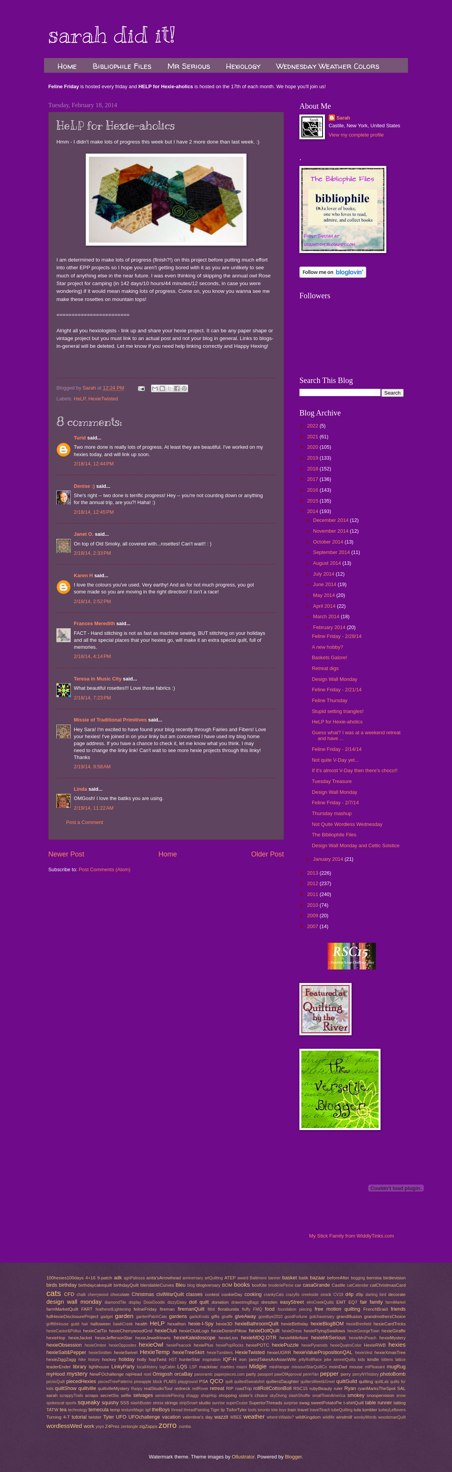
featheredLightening (113, 1309)
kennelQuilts (345, 1359)
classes (194, 1294)
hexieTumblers (220, 1353)
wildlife (329, 1417)
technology (77, 1410)
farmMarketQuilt (62, 1309)
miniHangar (279, 1367)
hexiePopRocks (230, 1345)
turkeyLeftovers (392, 1410)
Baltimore (258, 1278)
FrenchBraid (376, 1309)
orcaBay (183, 1374)
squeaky (89, 1402)
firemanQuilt (191, 1309)
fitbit (211, 1309)
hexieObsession (64, 1345)
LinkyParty (122, 1366)
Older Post (267, 854)
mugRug (396, 1366)
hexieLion (228, 1337)
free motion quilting (337, 1309)
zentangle (129, 1426)
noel (147, 1374)
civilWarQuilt (170, 1294)
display (135, 1302)
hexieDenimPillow (228, 1330)
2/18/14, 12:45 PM (94, 512)
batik (303, 1277)
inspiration (211, 1359)
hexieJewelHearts (152, 1337)
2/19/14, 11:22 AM (94, 808)
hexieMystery (392, 1337)
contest (212, 1294)
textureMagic (132, 1410)
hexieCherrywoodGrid (131, 1330)
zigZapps (148, 1426)
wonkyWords (365, 1417)
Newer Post (66, 854)
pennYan (310, 1374)
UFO (121, 1417)
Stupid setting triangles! (338, 711)
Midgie (258, 1366)
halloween (100, 1324)
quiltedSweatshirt (249, 1382)
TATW (52, 1409)
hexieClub (166, 1331)
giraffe (227, 1317)
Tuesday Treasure (332, 781)
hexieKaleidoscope (195, 1337)
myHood (55, 1374)
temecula (98, 1409)
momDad (338, 1366)
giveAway (245, 1316)
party (251, 1374)
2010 (313, 905)
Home (67, 66)
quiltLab (382, 1382)
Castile (338, 1285)
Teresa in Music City (98, 679)
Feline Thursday (329, 700)
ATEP (230, 1277)
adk (118, 1278)
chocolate (120, 1294)
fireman (167, 1309)
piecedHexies (81, 1381)
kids (361, 1359)
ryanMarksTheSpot (377, 1388)
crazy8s (292, 1294)
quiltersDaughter (282, 1381)
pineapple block (148, 1382)
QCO (216, 1381)
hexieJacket (80, 1337)
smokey (355, 1395)
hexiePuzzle (285, 1345)
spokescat (55, 1403)
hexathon (177, 1324)
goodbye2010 (270, 1317)
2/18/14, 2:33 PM (92, 553)
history (94, 1359)
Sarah (343, 118)
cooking (253, 1294)
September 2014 (332, 552)
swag (304, 1402)
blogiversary (208, 1285)
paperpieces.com (229, 1374)
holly (141, 1359)
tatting (400, 1402)
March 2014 (327, 616)
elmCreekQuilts (320, 1302)
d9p (359, 1294)
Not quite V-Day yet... (335, 760)
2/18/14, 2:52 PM (92, 601)
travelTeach (320, 1410)
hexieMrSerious (328, 1337)
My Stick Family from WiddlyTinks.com (351, 1236)
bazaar (317, 1278)
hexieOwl (151, 1344)
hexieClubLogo (194, 1330)
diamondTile (115, 1302)
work (89, 1426)
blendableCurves (157, 1285)
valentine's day (197, 1417)
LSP (193, 1367)
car (298, 1285)
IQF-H (229, 1359)
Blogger (293, 1457)
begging (358, 1278)
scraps (91, 1395)
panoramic (203, 1374)
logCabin (167, 1367)
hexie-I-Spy (200, 1324)
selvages (143, 1395)
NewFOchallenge (107, 1374)
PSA (203, 1381)
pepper (329, 1373)
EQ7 (352, 1302)
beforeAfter (338, 1277)
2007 (313, 926)
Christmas (143, 1294)
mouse (356, 1366)
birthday (68, 1285)
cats (53, 1293)
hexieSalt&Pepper (66, 1352)
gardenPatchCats (151, 1317)
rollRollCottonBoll (272, 1388)
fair (363, 1302)
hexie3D (224, 1324)
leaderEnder (58, 1366)
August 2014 (327, 563)
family (376, 1302)
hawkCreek (123, 1324)
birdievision (394, 1277)
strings (171, 1402)
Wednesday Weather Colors (327, 66)
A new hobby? (327, 647)
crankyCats (274, 1294)
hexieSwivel (126, 1352)
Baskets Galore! (329, 657)
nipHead (134, 1374)
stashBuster (141, 1403)
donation (219, 1302)
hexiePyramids (315, 1345)
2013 (313, 873)
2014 (313, 511)
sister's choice (253, 1395)
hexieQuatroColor (346, 1345)
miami (241, 1367)
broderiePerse (281, 1285)
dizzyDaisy (177, 1302)
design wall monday (74, 1301)
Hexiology (243, 66)
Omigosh (163, 1374)
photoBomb (393, 1374)
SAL (401, 1388)
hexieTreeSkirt (189, 1352)
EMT (341, 1302)
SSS (124, 1402)
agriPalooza (134, 1278)
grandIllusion (349, 1316)
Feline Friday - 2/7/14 (335, 802)
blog (191, 1285)
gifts (215, 1316)
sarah (52, 1395)
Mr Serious (188, 66)
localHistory (147, 1367)
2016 (313, 490)
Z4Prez (112, 1426)
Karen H (83, 575)
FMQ (257, 1309)
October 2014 (329, 542)
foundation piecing (295, 1309)
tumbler (369, 1409)
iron (242, 1359)
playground (188, 1382)
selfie (126, 1395)
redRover (200, 1389)
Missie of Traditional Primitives (111, 720)
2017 (313, 479)
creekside (309, 1294)
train (291, 1409)
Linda (80, 789)
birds (51, 1285)
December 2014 (331, 520)
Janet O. (83, 534)
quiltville (87, 1388)
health (141, 1324)
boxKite (259, 1285)
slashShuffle (299, 1395)
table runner (378, 1402)
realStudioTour (158, 1388)
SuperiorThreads (265, 1402)
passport (265, 1374)
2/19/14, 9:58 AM (92, 766)
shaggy (192, 1395)
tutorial (79, 1417)
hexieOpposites (122, 1345)
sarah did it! (111, 35)
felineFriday (145, 1309)
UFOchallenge (144, 1417)
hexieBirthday (294, 1324)
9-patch (104, 1277)
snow (401, 1395)
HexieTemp (155, 1352)
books (242, 1284)
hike (82, 1359)
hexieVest (363, 1353)
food (270, 1309)
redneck (182, 1388)
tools (252, 1410)
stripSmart (188, 1403)
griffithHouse (57, 1324)
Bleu (180, 1285)
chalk (81, 1294)
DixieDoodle (154, 1302)
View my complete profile (356, 135)
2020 (313, 447)
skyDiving (278, 1395)
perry (346, 1374)
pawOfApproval (287, 1374)
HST (173, 1359)
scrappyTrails (71, 1395)
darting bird (375, 1294)
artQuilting (214, 1278)
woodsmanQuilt (392, 1417)
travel (302, 1409)
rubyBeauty (320, 1388)
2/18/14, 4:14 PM (92, 656)
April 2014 (325, 606)
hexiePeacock (179, 1345)
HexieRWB (375, 1345)
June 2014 (325, 584)
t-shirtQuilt (353, 1402)
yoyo (99, 1426)
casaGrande (316, 1285)
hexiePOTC (257, 1345)
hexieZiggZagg (61, 1359)
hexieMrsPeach (362, 1338)
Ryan (350, 1388)
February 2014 (330, 627)
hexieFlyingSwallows (324, 1330)
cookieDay (231, 1294)
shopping (228, 1395)
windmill (344, 1417)
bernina (374, 1277)
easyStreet (292, 1302)
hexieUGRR (279, 1352)
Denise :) (84, 486)
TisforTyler (236, 1409)
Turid (80, 438)
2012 (313, 883)
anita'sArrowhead (163, 1277)
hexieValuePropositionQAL (322, 1352)
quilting (366, 1381)
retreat (217, 1388)
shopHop (209, 1395)
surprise (291, 1403)
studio (205, 1402)
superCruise (237, 1403)
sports (71, 1403)
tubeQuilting (342, 1410)
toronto (264, 1410)
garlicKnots (199, 1317)
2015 (313, 501)
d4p (349, 1294)
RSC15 (300, 1388)
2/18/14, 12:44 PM (94, 464)
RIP (229, 1388)
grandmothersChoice (384, 1316)
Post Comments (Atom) (105, 869)
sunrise (218, 1403)
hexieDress (292, 1331)
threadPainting (196, 1410)
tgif (148, 1410)
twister (94, 1417)
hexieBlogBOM (327, 1324)
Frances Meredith (94, 623)
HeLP (80, 399)
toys (282, 1410)
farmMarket (396, 1302)
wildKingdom (308, 1417)
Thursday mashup (332, 813)
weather (254, 1416)
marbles (227, 1367)
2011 (313, 894)
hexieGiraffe (394, 1330)
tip (223, 1410)
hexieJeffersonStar (113, 1337)
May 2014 (324, 595)
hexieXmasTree (390, 1352)
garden (124, 1316)
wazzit (221, 1417)
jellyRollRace (310, 1359)
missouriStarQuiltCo (309, 1367)
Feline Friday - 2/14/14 (337, 749)
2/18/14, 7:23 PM (92, 698)
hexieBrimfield (358, 1324)
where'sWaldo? (280, 1417)
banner (274, 1278)
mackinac (208, 1366)
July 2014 (324, 574)
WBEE (236, 1417)
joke (327, 1359)
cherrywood (98, 1294)
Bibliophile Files (122, 66)
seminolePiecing (169, 1395)
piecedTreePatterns (115, 1382)
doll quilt (199, 1302)
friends (398, 1309)
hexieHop (55, 1337)
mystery (76, 1373)
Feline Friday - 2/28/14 (337, 636)
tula (357, 1409)
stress (158, 1403)
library (80, 1366)
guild (75, 1324)
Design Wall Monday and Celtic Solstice (355, 845)
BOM (227, 1285)
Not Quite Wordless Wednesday (347, 824)
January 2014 (329, 859)
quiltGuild (346, 1381)
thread (176, 1410)
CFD (69, 1294)
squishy (110, 1402)
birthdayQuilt (126, 1285)
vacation (171, 1417)
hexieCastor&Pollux (63, 1331)
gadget (106, 1317)
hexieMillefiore (294, 1337)
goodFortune (296, 1317)
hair (85, 1324)
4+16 (90, 1277)
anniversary (192, 1278)
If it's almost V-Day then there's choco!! (355, 770)
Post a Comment (84, 822)
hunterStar (189, 1359)
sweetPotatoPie (326, 1402)
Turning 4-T (58, 1417)
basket (289, 1278)
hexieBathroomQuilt (257, 1324)
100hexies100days (65, 1277)
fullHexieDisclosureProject (72, 1316)
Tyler (108, 1417)
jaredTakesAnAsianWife (272, 1359)
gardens (178, 1316)
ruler (338, 1388)
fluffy (246, 1309)
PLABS (169, 1382)
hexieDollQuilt (264, 1331)
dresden (269, 1302)
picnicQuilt (55, 1382)
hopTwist (158, 1359)
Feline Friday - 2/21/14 (337, 689)
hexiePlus (203, 1345)
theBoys (161, 1409)
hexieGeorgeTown (363, 1331)
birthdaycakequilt (95, 1285)
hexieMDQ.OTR (259, 1337)
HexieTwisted (103, 399)
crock (326, 1294)
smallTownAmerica (328, 1395)
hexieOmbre (95, 1345)
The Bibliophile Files (334, 835)
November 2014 (331, 531)
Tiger (215, 1410)
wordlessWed (64, 1425)
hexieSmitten (100, 1353)
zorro (167, 1425)
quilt (229, 1382)
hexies (397, 1344)
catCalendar (358, 1285)
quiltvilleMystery (113, 1388)
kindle (373, 1359)
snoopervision (380, 1395)
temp (115, 1409)
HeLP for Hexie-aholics (337, 722)
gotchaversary (322, 1317)
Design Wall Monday (334, 679)
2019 (313, 458)
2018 (313, 469)
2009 (313, 915)
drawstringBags (245, 1302)
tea (62, 1409)
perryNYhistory (365, 1374)
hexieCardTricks (390, 1324)
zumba (185, 1426)
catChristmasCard (388, 1285)
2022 (313, 426)
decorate (397, 1294)
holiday (126, 1359)
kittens (387, 1359)
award (243, 1278)
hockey (109, 1359)
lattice (400, 1359)
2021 (313, 436)
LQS (182, 1366)
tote (274, 1410)
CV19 (338, 1294)
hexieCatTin (95, 1330)
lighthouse (99, 1366)
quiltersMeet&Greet (318, 1382)
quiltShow (65, 1388)
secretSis (109, 1395)
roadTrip (243, 1388)
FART (86, 1309)
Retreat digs (325, 668)
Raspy (136, 1389)
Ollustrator (243, 1457)
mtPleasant (375, 1367)
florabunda (228, 1309)
